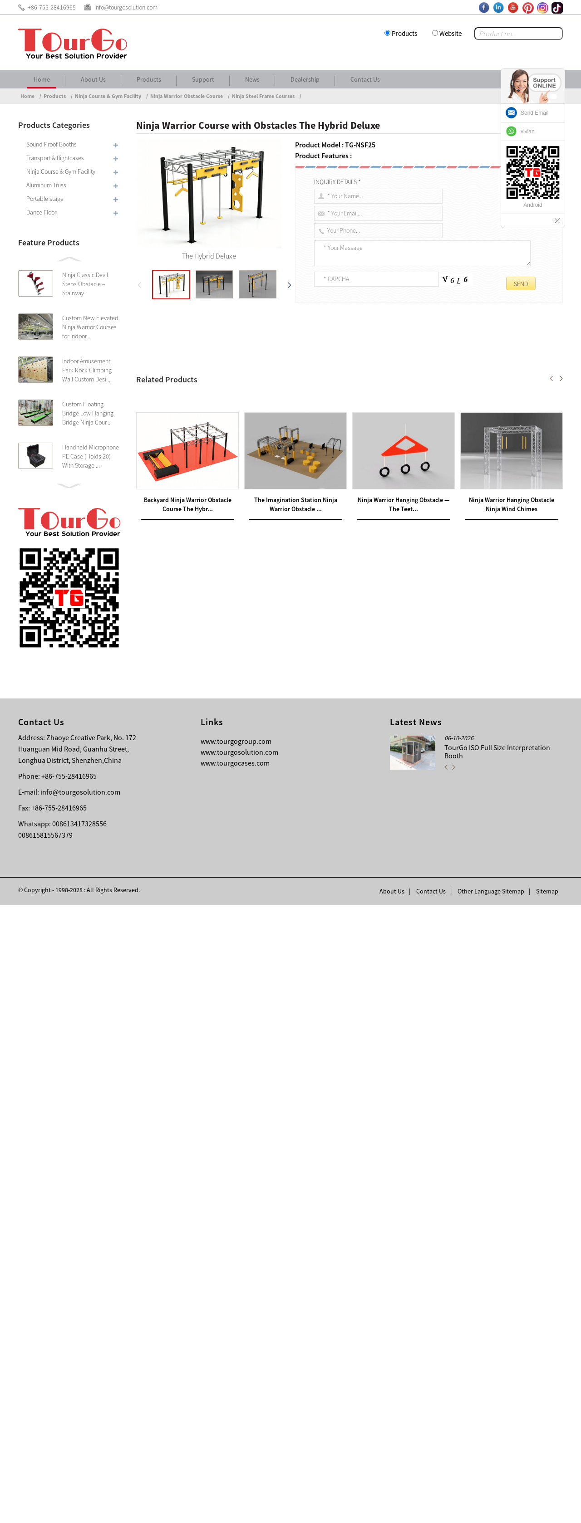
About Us (93, 79)
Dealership (305, 79)
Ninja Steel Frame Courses (263, 96)
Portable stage (45, 199)
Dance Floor (41, 212)
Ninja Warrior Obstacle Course (186, 96)
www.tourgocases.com (235, 1381)
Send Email (534, 113)
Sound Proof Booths (51, 144)
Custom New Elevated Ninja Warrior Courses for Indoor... (90, 327)
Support (203, 79)
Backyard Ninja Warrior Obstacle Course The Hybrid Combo (245, 1088)
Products (404, 33)
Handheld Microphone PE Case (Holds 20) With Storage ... (90, 456)
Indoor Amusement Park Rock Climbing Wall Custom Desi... (87, 370)
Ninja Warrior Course (209, 776)
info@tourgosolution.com (80, 1410)
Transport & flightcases (55, 158)
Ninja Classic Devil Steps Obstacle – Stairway (85, 284)
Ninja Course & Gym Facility (108, 96)
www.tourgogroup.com (236, 1359)
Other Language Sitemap (491, 1509)
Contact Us (365, 79)
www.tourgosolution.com (239, 1370)
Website (450, 33)
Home (42, 79)
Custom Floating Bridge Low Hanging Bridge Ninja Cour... (87, 413)
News (252, 79)
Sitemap (547, 1509)
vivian (528, 131)
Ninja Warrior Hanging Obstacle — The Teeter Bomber (228, 1099)
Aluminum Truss (46, 185)
